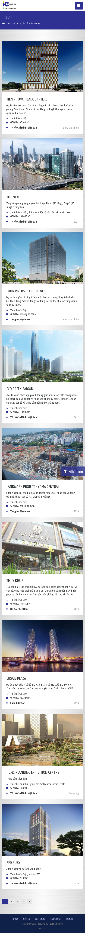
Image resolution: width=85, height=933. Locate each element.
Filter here (73, 471)
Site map (42, 928)
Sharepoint (55, 919)
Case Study (40, 919)
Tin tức (15, 919)
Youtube (69, 919)
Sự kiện (26, 919)
